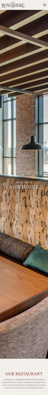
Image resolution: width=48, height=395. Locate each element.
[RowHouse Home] (13, 5)
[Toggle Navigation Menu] (44, 5)
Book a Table (24, 392)
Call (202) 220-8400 (24, 386)
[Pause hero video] (24, 342)
